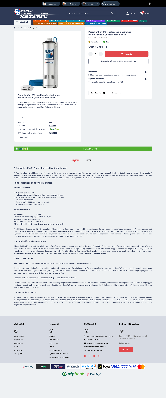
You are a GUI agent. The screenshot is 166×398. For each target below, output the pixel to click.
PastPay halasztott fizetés (96, 23)
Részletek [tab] (75, 160)
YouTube (98, 356)
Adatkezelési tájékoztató (93, 350)
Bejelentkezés (19, 336)
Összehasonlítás (96, 93)
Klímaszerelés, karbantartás (59, 357)
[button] (22, 22)
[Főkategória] (14, 28)
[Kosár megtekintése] (145, 13)
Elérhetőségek (54, 340)
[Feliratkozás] (118, 61)
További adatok (23, 137)
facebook (85, 356)
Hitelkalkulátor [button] (89, 149)
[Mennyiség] (95, 54)
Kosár (16, 347)
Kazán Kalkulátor (41, 21)
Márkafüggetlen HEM (95, 21)
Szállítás (52, 336)
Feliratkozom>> (124, 343)
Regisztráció (18, 340)
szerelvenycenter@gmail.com (97, 343)
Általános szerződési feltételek (95, 347)
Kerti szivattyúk (26, 28)
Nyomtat (114, 93)
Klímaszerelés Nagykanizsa (45, 23)
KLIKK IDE (53, 133)
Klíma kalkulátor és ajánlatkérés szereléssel (67, 21)
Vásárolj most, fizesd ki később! (71, 23)
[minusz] (90, 54)
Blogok (143, 21)
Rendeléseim (18, 343)
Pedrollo (39, 28)
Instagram (94, 356)
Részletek (21, 118)
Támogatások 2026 (129, 21)
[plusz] (101, 54)
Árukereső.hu (89, 368)
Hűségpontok (18, 354)
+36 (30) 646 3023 (93, 340)
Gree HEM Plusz (113, 21)
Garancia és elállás (56, 350)
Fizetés (51, 347)
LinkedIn (89, 356)
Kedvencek (18, 350)
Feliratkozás (126, 349)
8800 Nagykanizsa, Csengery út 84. (100, 336)
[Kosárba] (126, 54)
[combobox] (91, 13)
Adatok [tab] (89, 160)
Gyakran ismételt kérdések (58, 354)
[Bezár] (150, 3)
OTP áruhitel (53, 343)
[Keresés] (112, 13)
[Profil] (131, 13)
